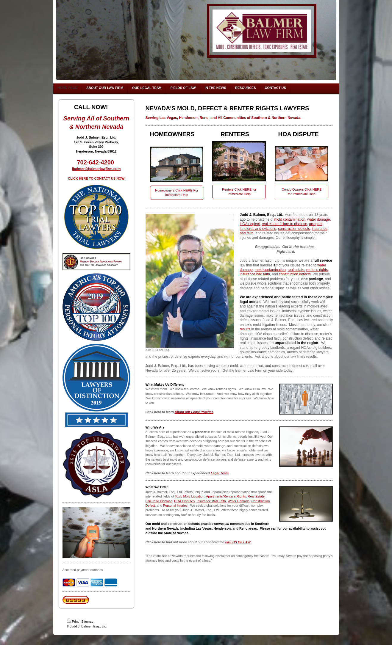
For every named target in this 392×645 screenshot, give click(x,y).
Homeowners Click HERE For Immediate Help (176, 193)
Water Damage (239, 501)
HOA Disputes (184, 501)
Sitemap (87, 621)
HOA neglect (250, 224)
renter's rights (317, 270)
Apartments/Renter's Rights (226, 496)
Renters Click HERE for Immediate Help (239, 192)
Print (73, 621)
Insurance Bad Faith (211, 501)
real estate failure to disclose (284, 224)
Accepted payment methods (83, 570)
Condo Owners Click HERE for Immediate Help (302, 192)
